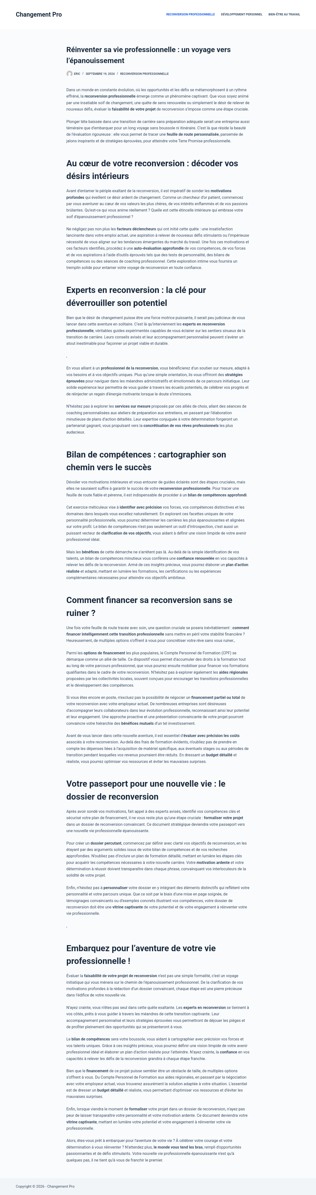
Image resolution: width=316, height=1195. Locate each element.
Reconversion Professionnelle (144, 74)
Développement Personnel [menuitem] (241, 14)
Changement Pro (39, 14)
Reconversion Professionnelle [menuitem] (190, 14)
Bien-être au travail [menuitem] (284, 14)
